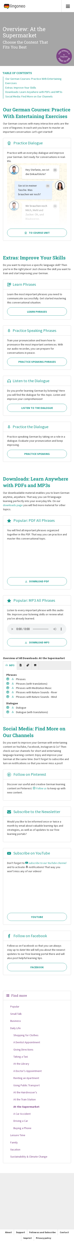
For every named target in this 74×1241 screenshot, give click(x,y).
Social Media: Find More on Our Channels (29, 96)
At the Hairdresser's (25, 1092)
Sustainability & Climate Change (28, 1156)
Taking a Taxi (20, 1056)
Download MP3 (37, 642)
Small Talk (16, 1014)
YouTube (37, 917)
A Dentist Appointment (26, 1042)
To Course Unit (37, 232)
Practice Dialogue (25, 142)
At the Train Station (24, 1099)
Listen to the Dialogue (28, 380)
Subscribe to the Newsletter (33, 811)
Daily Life (15, 1028)
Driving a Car (20, 1121)
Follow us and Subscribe (42, 1232)
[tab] (10, 665)
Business (15, 1021)
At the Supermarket (26, 1106)
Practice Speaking (37, 454)
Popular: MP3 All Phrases (31, 600)
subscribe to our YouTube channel (45, 863)
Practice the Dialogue (27, 426)
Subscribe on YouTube (28, 853)
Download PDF (37, 581)
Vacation (15, 1149)
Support (20, 1232)
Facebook (37, 967)
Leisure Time (17, 1135)
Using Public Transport (26, 1085)
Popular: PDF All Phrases (31, 520)
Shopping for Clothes (25, 1035)
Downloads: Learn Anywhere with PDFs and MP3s (33, 92)
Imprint (27, 1237)
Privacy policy (43, 1237)
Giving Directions (23, 1049)
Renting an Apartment (26, 1078)
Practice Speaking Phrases (31, 330)
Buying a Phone (22, 1128)
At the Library (21, 1063)
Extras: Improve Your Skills (20, 87)
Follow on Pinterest (26, 774)
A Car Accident (22, 1114)
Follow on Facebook (27, 935)
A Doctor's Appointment (27, 1071)
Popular (14, 1006)
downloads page (13, 505)
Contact (64, 1232)
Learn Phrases (21, 284)
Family (14, 1142)
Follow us (40, 788)
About (8, 1232)
